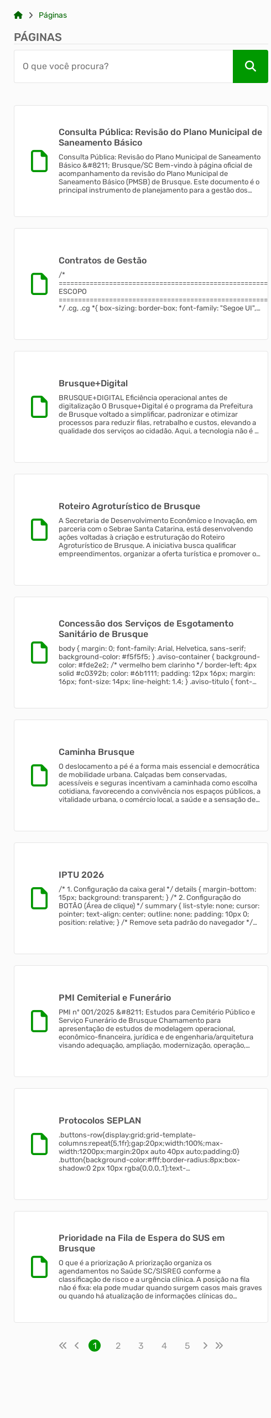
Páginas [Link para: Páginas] (53, 15)
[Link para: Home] (18, 15)
